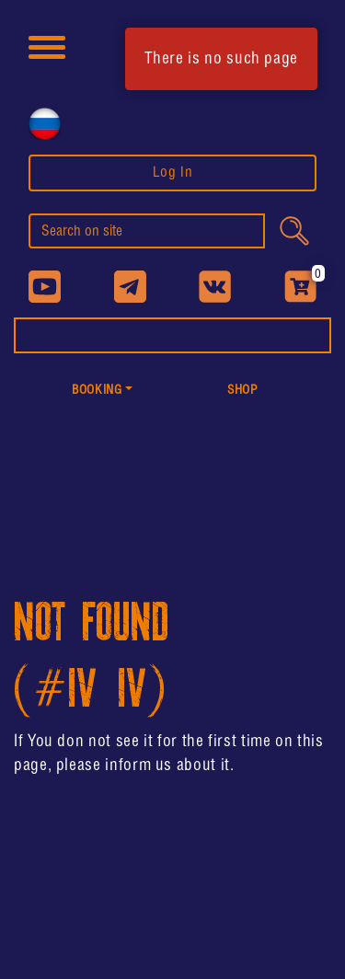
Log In (173, 172)
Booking (96, 391)
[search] (147, 230)
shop (243, 391)
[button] (102, 391)
